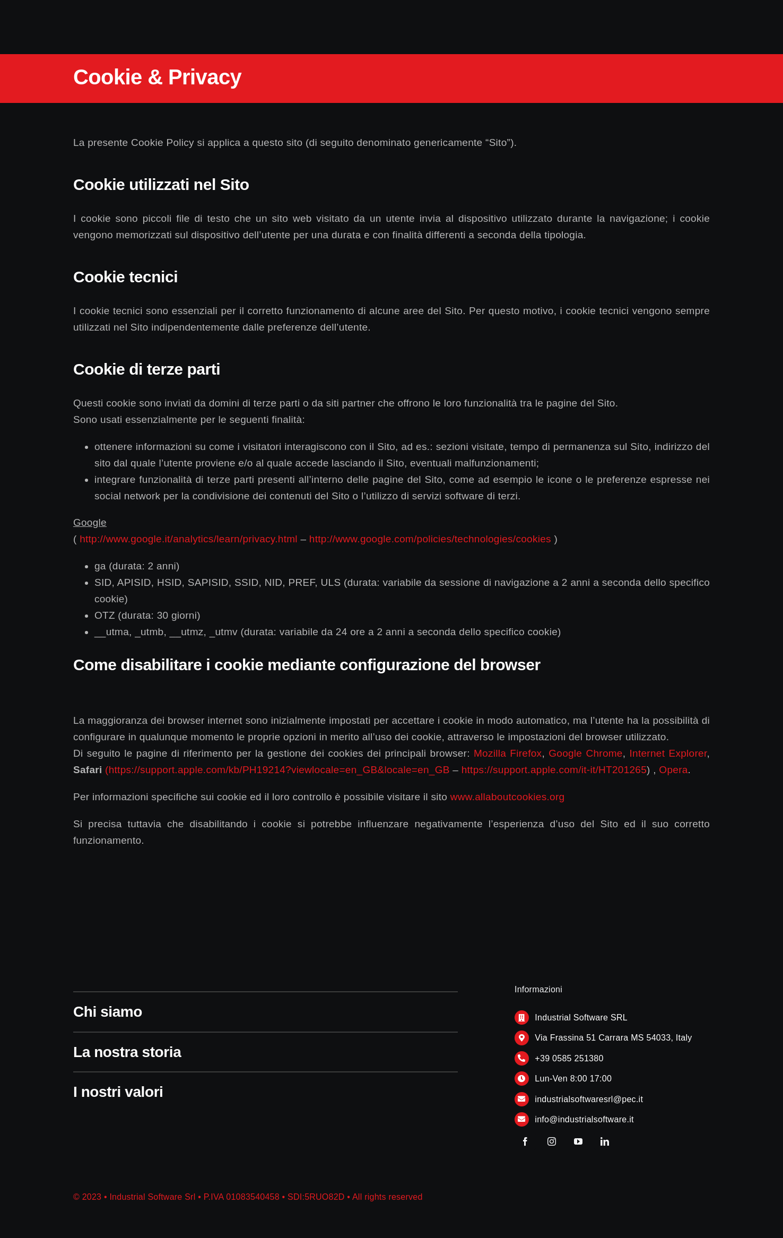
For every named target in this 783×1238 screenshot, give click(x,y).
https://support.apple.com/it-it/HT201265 (554, 769)
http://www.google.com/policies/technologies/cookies (430, 538)
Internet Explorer (668, 753)
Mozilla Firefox (508, 753)
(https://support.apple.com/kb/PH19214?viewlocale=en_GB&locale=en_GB (277, 769)
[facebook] (525, 1141)
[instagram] (551, 1141)
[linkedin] (604, 1141)
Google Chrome (586, 753)
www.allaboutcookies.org (507, 796)
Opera (673, 769)
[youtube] (578, 1141)
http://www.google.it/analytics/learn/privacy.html (189, 538)
